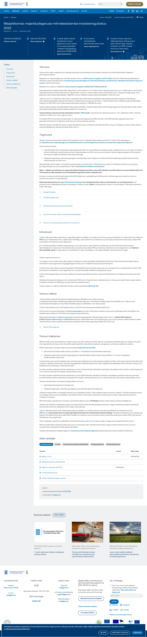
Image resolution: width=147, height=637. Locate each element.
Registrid (34, 11)
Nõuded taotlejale (49, 192)
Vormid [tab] (57, 444)
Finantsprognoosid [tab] (97, 444)
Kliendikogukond (73, 11)
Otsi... (121, 4)
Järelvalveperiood (116, 51)
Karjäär (61, 11)
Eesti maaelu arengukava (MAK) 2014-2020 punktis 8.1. (87, 87)
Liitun (114, 601)
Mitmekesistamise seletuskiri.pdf (53, 462)
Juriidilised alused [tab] (46, 444)
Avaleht (6, 11)
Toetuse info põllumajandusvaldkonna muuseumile (61, 223)
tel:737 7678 (67, 491)
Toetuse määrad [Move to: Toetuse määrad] (12, 80)
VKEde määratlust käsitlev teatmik (54, 478)
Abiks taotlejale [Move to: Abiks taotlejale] (11, 88)
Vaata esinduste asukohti (87, 606)
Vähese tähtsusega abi (51, 327)
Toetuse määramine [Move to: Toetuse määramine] (13, 84)
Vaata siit (36, 601)
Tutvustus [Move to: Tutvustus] (9, 69)
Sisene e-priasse (134, 4)
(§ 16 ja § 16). (93, 286)
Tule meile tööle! (87, 613)
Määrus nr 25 (46, 456)
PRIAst (53, 11)
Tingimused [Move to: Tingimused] (10, 73)
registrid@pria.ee (63, 594)
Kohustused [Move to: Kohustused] (10, 76)
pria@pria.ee (11, 595)
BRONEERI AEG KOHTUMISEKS (91, 598)
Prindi (141, 17)
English (111, 11)
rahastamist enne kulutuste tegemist (84, 431)
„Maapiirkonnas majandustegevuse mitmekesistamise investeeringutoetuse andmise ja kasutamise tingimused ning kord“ (87, 142)
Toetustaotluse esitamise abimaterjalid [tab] (75, 444)
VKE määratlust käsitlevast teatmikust (90, 166)
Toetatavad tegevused (51, 197)
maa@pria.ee (63, 601)
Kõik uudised (59, 515)
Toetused (15, 11)
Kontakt (84, 11)
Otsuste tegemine (36, 41)
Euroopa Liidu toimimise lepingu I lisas (72, 182)
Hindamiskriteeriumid (49, 473)
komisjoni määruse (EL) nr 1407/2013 (58, 319)
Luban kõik (137, 633)
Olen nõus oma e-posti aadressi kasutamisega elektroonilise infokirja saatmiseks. (125, 589)
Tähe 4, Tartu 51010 (11, 588)
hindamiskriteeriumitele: (86, 348)
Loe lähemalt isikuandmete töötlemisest (17, 629)
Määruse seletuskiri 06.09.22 (52, 467)
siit (45, 121)
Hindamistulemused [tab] (113, 444)
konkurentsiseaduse (74, 311)
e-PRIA (82, 113)
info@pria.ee (56, 495)
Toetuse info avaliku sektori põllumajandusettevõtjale (62, 214)
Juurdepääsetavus (88, 4)
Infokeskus (44, 11)
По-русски (120, 11)
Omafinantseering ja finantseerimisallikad (57, 206)
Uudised (25, 11)
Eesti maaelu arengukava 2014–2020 (98, 78)
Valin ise (103, 633)
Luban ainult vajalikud (120, 633)
